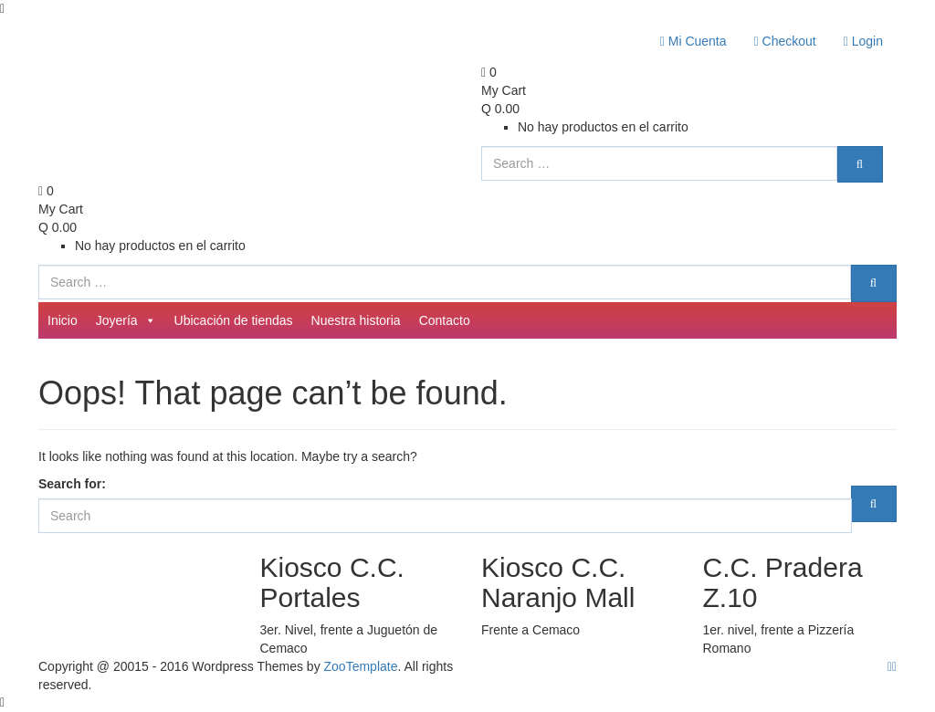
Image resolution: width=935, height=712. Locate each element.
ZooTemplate (361, 666)
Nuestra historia (356, 320)
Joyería (126, 320)
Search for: (72, 483)
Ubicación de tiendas (233, 320)
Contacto (444, 320)
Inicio (62, 320)
